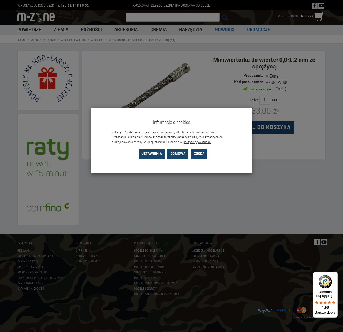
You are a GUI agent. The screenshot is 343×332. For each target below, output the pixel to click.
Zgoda (199, 154)
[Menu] (334, 275)
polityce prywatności (197, 142)
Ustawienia (151, 154)
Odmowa (177, 154)
